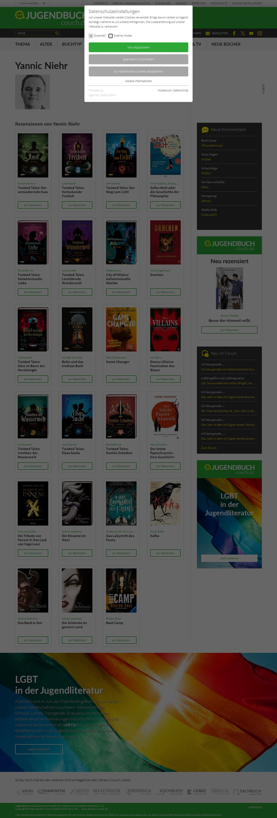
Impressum (164, 90)
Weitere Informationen (138, 81)
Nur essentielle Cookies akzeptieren (139, 71)
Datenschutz (180, 90)
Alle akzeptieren (138, 47)
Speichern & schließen (138, 59)
